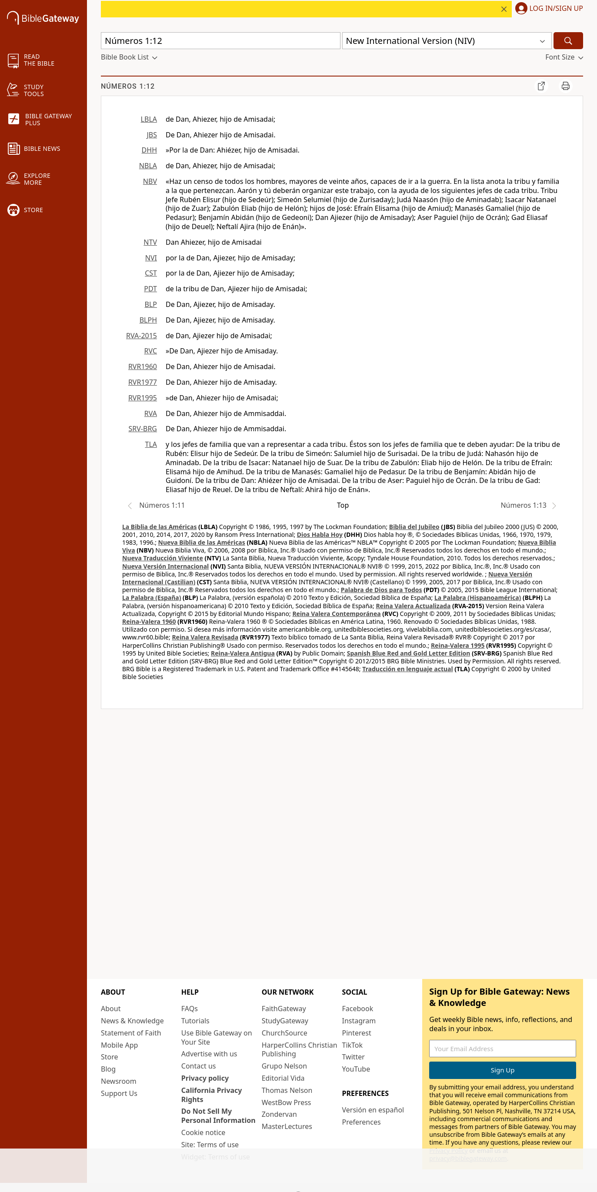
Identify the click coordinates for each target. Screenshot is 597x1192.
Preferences (361, 1122)
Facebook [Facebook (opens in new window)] (357, 1008)
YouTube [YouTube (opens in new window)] (356, 1069)
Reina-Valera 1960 (149, 621)
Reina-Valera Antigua (243, 653)
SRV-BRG (143, 428)
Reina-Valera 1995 (457, 645)
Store (109, 1057)
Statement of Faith (131, 1033)
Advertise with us (209, 1054)
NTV (150, 242)
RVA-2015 (141, 335)
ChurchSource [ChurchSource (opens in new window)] (284, 1033)
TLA (151, 444)
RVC (150, 351)
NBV (150, 181)
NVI (151, 258)
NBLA (148, 165)
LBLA (149, 119)
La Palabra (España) (151, 597)
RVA (150, 413)
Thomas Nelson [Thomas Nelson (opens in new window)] (287, 1090)
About (110, 1008)
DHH (149, 150)
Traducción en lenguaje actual (407, 669)
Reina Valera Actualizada (413, 606)
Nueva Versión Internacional (165, 566)
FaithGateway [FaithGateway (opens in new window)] (284, 1008)
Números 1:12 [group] (128, 86)
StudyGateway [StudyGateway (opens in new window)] (285, 1021)
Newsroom (119, 1081)
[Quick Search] (220, 40)
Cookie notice (203, 1132)
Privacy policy (205, 1078)
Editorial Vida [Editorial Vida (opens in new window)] (283, 1078)
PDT (150, 288)
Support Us (119, 1093)
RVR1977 (142, 382)
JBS (152, 135)
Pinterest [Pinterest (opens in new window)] (356, 1033)
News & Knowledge (132, 1021)
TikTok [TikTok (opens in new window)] (352, 1045)
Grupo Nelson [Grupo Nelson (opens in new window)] (284, 1066)
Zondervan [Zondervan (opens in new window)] (279, 1114)
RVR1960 (142, 366)
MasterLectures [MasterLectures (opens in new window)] (287, 1126)
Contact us (198, 1066)
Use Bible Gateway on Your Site (216, 1037)
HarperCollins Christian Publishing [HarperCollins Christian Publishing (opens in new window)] (299, 1049)
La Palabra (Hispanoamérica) (477, 597)
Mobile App (119, 1045)
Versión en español (373, 1110)
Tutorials (195, 1021)
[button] (547, 9)
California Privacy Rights (211, 1094)
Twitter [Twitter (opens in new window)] (353, 1057)
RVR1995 (142, 398)
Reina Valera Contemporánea (336, 613)
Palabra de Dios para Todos (381, 590)
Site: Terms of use (210, 1144)
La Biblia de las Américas (159, 527)
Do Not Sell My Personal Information (218, 1115)
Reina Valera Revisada (205, 637)
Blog (108, 1069)
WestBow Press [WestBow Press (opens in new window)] (286, 1102)
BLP (151, 304)
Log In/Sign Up (556, 8)
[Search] (568, 40)
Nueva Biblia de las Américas (201, 542)
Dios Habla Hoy (320, 534)
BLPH (148, 320)
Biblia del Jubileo (414, 527)
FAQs (189, 1008)
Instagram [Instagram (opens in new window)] (359, 1021)
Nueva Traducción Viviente (162, 558)
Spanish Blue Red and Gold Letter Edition (408, 653)
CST (151, 273)
